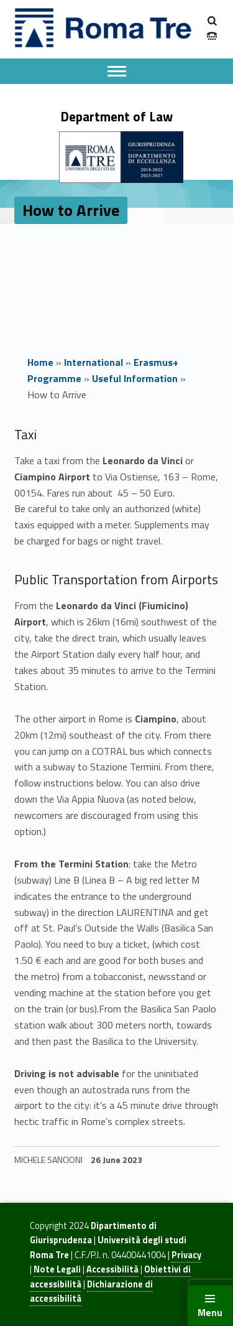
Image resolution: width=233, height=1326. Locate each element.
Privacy (186, 1255)
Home (40, 362)
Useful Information (135, 378)
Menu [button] (210, 1312)
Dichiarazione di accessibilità (91, 1291)
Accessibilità (112, 1269)
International (93, 362)
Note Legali (57, 1269)
